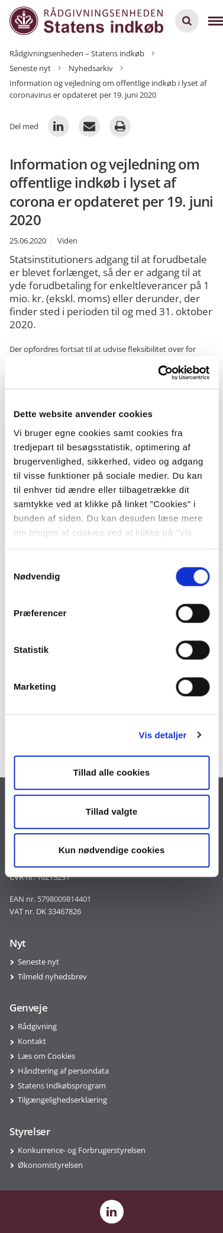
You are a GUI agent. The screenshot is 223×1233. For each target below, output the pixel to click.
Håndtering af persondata (63, 1070)
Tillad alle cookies (111, 772)
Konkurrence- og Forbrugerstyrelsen (82, 1150)
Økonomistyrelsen (50, 1165)
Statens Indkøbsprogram (62, 1085)
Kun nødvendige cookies (112, 850)
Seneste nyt (38, 961)
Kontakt (32, 1041)
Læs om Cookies (46, 1056)
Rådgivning (37, 1026)
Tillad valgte (112, 811)
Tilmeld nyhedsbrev (52, 976)
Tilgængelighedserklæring (62, 1099)
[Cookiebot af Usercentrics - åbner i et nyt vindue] (159, 372)
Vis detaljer (163, 735)
